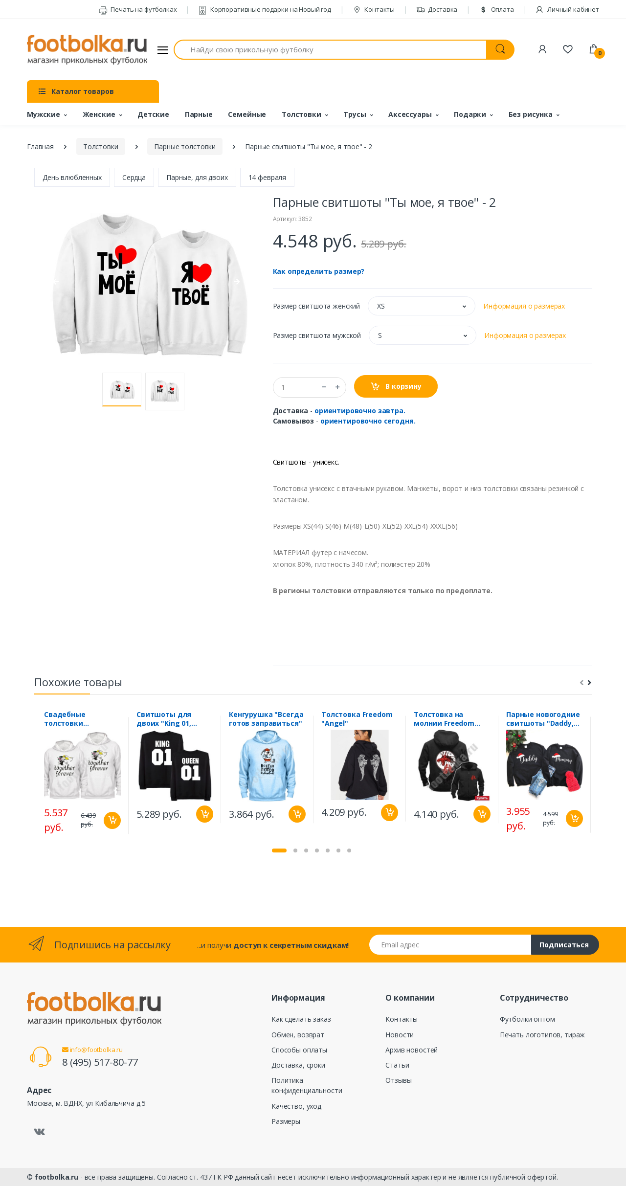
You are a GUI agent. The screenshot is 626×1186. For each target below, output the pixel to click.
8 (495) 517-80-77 (100, 1062)
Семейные (247, 114)
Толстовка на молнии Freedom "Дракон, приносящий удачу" (451, 719)
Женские (99, 114)
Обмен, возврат (297, 1034)
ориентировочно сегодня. (368, 420)
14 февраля (267, 177)
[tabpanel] (82, 775)
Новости (399, 1034)
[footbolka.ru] (87, 50)
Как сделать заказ (301, 1019)
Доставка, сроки (298, 1065)
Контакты (374, 9)
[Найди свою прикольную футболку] (330, 50)
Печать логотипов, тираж (542, 1034)
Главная (40, 146)
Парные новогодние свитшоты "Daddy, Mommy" (543, 719)
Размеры (285, 1121)
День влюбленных (72, 177)
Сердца (134, 177)
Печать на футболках (138, 9)
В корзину (396, 386)
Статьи (397, 1065)
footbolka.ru (56, 1177)
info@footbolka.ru (92, 1049)
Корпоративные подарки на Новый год (264, 9)
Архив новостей (411, 1049)
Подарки (470, 114)
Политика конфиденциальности (306, 1085)
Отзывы (398, 1080)
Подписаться (564, 944)
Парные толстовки (185, 146)
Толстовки (301, 114)
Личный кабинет (567, 9)
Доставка (437, 9)
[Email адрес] (450, 945)
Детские (153, 114)
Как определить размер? (319, 271)
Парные (199, 114)
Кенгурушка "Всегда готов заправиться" (266, 719)
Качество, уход (296, 1106)
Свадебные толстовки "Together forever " (78, 719)
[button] (421, 305)
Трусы (354, 114)
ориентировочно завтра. (359, 410)
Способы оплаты (299, 1049)
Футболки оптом (527, 1019)
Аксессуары (410, 114)
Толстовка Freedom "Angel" (357, 719)
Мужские (43, 114)
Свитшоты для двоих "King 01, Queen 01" (163, 719)
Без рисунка (531, 114)
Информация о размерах (524, 306)
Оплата (496, 9)
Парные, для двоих (197, 177)
